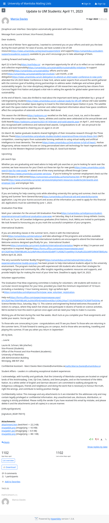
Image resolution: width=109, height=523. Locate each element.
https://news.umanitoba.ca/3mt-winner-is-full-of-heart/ (69, 142)
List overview (8, 460)
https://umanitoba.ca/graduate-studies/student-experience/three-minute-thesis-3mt (56, 136)
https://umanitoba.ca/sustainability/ (31, 70)
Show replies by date (97, 446)
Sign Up (100, 3)
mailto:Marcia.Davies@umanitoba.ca (82, 366)
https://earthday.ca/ (30, 64)
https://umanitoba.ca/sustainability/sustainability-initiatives (57, 67)
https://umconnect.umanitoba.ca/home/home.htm (55, 176)
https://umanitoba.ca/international (25, 236)
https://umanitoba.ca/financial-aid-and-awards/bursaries (70, 196)
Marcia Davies (19, 19)
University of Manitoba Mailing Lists (29, 3)
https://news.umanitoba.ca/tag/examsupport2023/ (35, 50)
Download (9, 467)
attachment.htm (9, 424)
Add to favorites (11, 481)
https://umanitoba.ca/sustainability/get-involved (31, 73)
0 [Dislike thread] (97, 439)
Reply (6, 442)
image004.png (9, 427)
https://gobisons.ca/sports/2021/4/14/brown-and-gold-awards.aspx (46, 121)
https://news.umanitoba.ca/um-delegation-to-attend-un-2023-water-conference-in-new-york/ (57, 76)
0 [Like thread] (92, 439)
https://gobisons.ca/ (37, 115)
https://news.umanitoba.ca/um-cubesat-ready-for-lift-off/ (54, 100)
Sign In (86, 3)
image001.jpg (8, 430)
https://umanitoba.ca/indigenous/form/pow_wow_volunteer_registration (39, 292)
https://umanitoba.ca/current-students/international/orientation (42, 245)
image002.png (9, 434)
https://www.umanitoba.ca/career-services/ (30, 173)
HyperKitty (56, 518)
